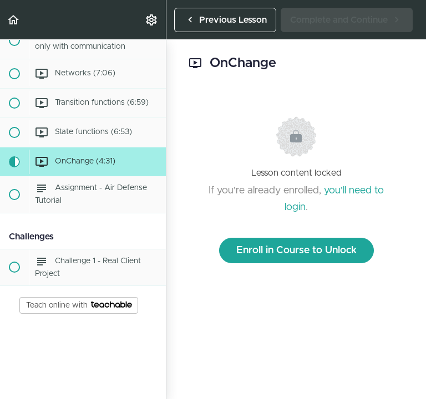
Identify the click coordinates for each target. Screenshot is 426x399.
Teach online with (79, 305)
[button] (14, 19)
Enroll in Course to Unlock (296, 250)
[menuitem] (152, 19)
